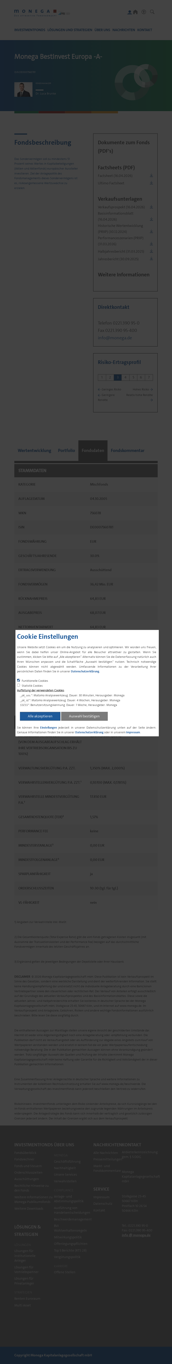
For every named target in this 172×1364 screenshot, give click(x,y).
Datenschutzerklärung (85, 671)
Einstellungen (48, 727)
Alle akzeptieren (40, 716)
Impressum (133, 732)
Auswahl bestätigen (84, 716)
